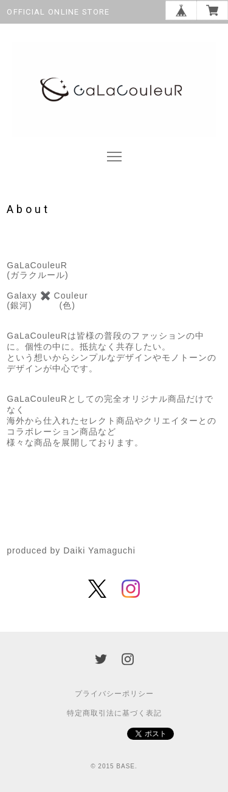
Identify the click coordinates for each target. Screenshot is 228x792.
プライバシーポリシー (114, 693)
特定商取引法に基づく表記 (114, 713)
